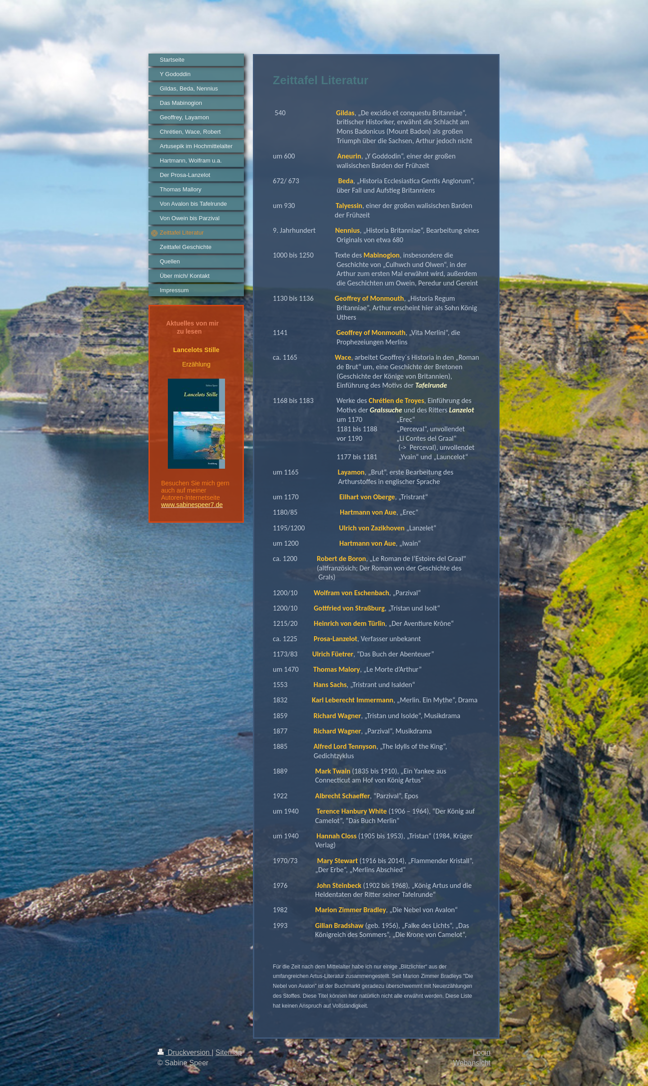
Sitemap (229, 1052)
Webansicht (471, 1063)
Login (481, 1052)
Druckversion (185, 1052)
